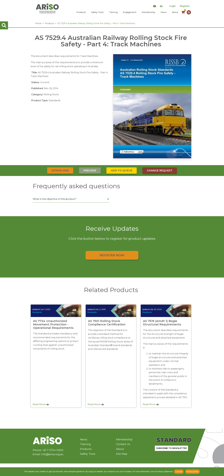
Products (81, 12)
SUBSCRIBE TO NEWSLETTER (171, 448)
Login (172, 6)
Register (185, 6)
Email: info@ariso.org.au (48, 454)
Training (113, 12)
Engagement (129, 12)
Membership (148, 12)
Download (60, 170)
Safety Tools (97, 12)
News (164, 12)
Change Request (159, 170)
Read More (41, 404)
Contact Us (123, 444)
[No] (220, 471)
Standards (37, 312)
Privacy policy (192, 471)
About (175, 12)
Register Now (112, 255)
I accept (178, 471)
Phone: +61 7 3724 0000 (48, 450)
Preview (89, 170)
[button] (188, 12)
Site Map (121, 453)
